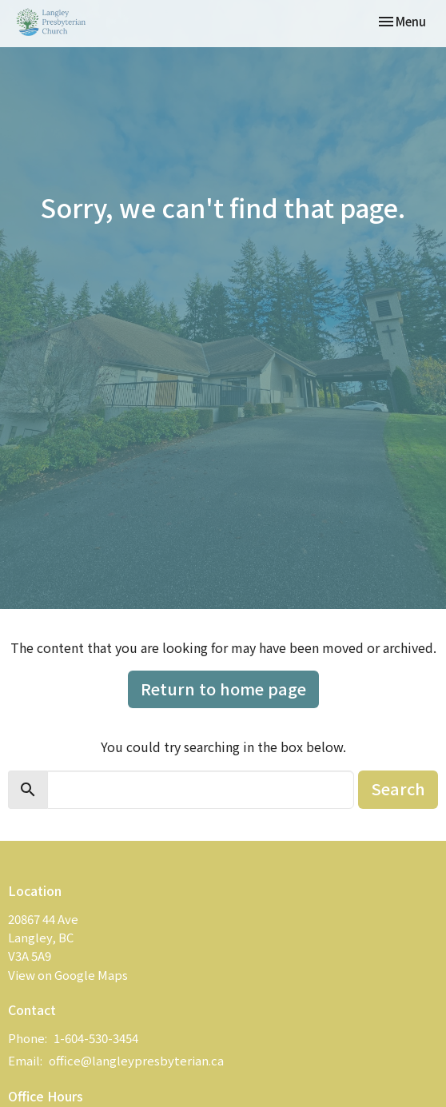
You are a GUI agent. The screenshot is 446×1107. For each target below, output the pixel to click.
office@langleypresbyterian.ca (136, 1060)
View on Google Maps (68, 974)
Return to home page (223, 688)
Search (398, 788)
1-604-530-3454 (96, 1037)
